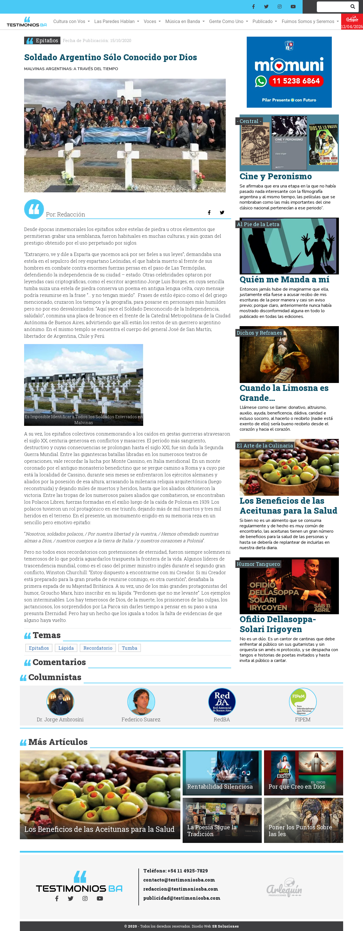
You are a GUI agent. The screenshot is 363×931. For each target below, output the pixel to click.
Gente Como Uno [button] (227, 21)
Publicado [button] (263, 21)
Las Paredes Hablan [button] (115, 21)
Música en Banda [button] (183, 21)
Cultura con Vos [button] (69, 21)
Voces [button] (150, 21)
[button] (28, 796)
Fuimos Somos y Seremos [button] (308, 21)
